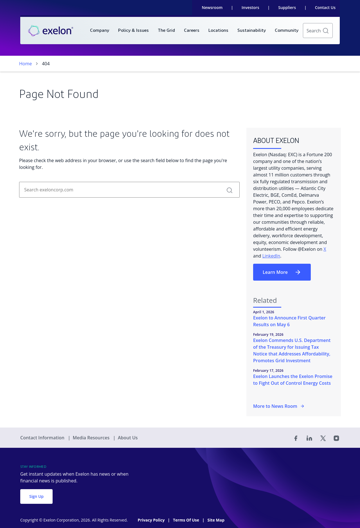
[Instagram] (336, 437)
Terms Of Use (186, 520)
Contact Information (43, 438)
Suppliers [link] (287, 7)
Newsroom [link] (212, 7)
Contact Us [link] (325, 7)
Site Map (216, 520)
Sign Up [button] (36, 496)
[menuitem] (100, 30)
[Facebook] (295, 437)
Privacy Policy (152, 520)
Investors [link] (250, 7)
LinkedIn (271, 256)
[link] (50, 31)
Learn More (282, 272)
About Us (128, 438)
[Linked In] (309, 437)
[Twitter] (323, 437)
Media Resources (92, 438)
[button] (325, 30)
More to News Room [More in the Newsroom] (279, 406)
